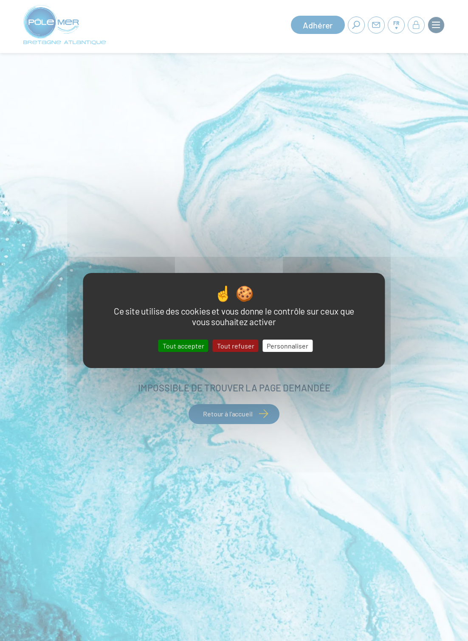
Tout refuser (235, 346)
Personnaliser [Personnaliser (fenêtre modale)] (287, 346)
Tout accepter (183, 346)
